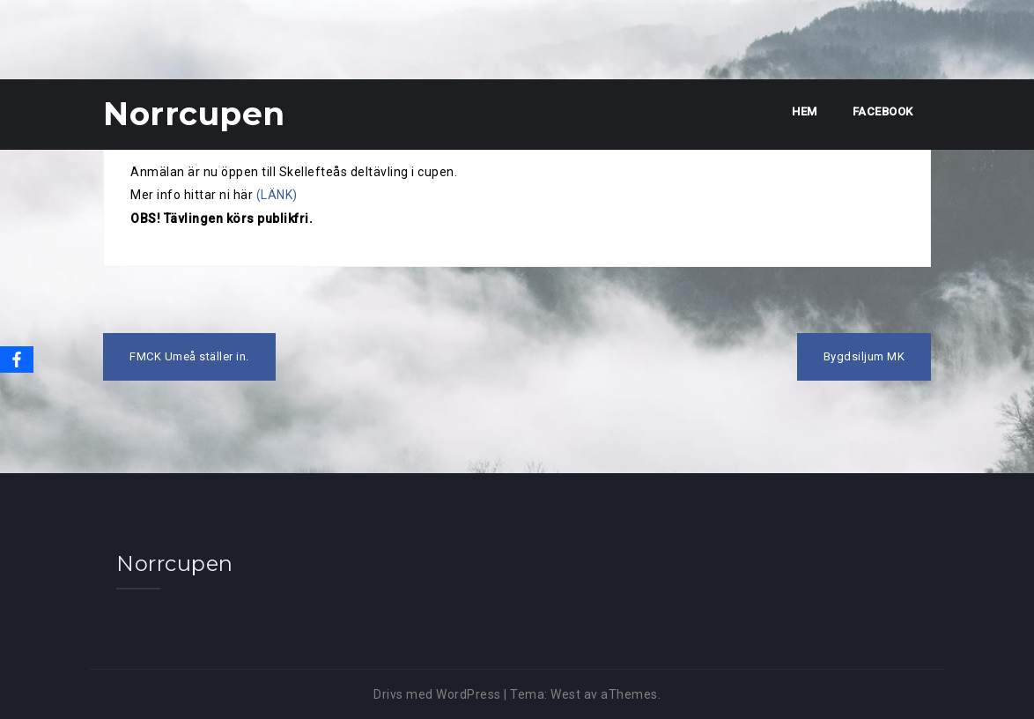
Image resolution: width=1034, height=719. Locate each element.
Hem (804, 111)
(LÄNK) (277, 195)
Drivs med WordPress (437, 694)
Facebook (883, 111)
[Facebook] (16, 359)
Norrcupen (194, 113)
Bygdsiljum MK (864, 356)
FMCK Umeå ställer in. (189, 356)
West (565, 694)
